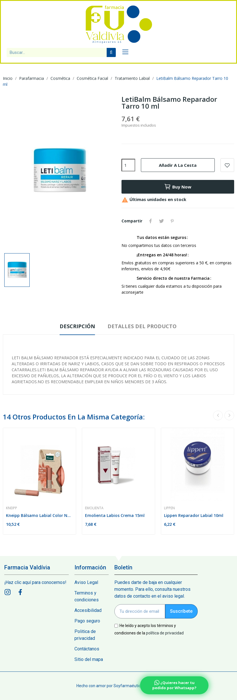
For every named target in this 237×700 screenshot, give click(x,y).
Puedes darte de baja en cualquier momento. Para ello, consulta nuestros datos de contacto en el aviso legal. (152, 589)
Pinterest (172, 221)
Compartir (150, 221)
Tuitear (161, 221)
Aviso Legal (86, 582)
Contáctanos (86, 649)
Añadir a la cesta (178, 165)
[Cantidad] (128, 165)
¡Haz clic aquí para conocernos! (35, 582)
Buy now (177, 186)
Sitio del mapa (88, 659)
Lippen (169, 508)
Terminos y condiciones (86, 596)
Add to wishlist (227, 165)
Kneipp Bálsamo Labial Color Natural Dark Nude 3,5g (39, 515)
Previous (218, 415)
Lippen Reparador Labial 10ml (193, 515)
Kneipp (11, 508)
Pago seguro (87, 621)
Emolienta (94, 508)
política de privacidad (165, 632)
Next (229, 415)
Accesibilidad (88, 610)
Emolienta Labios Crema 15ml (115, 515)
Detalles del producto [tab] (142, 326)
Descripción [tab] (77, 326)
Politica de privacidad (85, 635)
